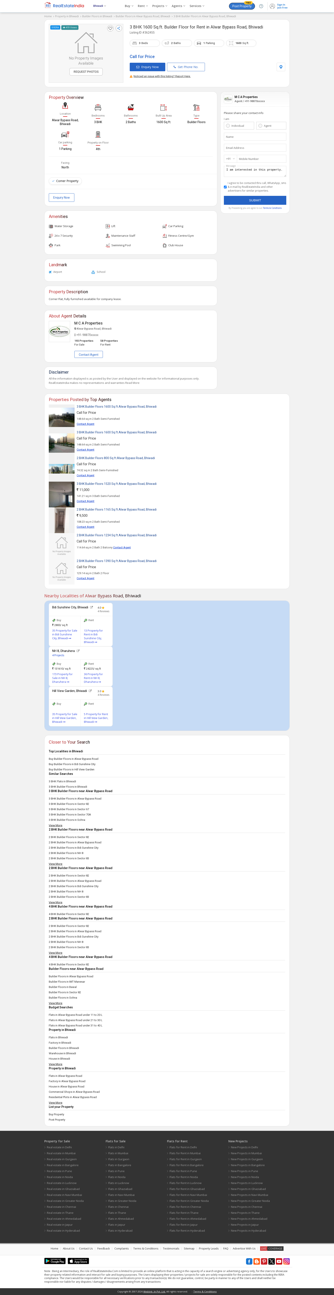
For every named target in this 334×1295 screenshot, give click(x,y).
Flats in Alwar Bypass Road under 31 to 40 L (75, 1025)
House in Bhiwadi (59, 1058)
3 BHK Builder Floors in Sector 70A (70, 814)
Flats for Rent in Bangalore (187, 1165)
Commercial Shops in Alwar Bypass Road (74, 1091)
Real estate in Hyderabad (63, 1230)
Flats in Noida (116, 1177)
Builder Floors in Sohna (63, 997)
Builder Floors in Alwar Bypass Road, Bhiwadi (143, 16)
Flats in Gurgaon (118, 1159)
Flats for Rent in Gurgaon (186, 1159)
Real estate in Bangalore (63, 1165)
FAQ (225, 1248)
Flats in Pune (116, 1171)
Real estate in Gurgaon (62, 1159)
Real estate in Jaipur (60, 1225)
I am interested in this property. (255, 172)
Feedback (103, 1248)
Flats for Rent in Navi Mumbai (188, 1195)
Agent (267, 126)
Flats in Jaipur (116, 1225)
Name (230, 137)
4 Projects (58, 655)
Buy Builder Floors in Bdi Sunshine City (72, 764)
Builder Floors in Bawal (63, 987)
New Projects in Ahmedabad (249, 1219)
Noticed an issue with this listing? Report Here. (160, 76)
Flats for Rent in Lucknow (186, 1183)
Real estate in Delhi (59, 1147)
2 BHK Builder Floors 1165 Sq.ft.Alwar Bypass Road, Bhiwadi (117, 509)
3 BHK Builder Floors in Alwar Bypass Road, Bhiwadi (205, 16)
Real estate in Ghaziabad (63, 1189)
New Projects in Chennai (246, 1207)
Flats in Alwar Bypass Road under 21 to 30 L (75, 1020)
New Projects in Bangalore (248, 1165)
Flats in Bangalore (119, 1165)
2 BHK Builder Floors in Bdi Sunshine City (73, 847)
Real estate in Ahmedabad (64, 1219)
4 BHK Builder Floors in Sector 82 (69, 914)
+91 (228, 159)
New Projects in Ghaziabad (248, 1189)
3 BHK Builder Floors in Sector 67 (69, 809)
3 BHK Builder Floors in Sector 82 (69, 803)
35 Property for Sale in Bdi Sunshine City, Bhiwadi (64, 634)
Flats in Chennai (118, 1207)
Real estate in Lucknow (61, 1183)
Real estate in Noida (60, 1177)
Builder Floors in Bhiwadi (97, 16)
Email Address (235, 148)
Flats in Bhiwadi (58, 1037)
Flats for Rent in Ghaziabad (187, 1189)
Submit (255, 201)
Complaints (121, 1248)
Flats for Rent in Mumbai (185, 1153)
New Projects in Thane (245, 1213)
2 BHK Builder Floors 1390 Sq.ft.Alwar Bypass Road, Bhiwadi (117, 561)
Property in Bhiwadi (67, 16)
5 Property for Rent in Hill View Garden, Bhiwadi (96, 718)
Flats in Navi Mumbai (121, 1195)
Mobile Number (249, 159)
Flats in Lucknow (118, 1183)
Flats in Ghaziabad (120, 1189)
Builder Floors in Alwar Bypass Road (71, 976)
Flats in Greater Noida (122, 1201)
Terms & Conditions (145, 1248)
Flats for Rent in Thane (184, 1213)
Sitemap (189, 1248)
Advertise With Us (244, 1248)
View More (55, 825)
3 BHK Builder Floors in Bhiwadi (68, 786)
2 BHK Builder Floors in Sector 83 (69, 858)
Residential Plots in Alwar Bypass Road (73, 1097)
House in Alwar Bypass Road (66, 1086)
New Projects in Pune (244, 1171)
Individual (238, 126)
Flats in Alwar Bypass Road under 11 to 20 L (75, 1014)
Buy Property (56, 1114)
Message (231, 165)
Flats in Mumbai (118, 1153)
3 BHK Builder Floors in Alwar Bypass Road (75, 798)
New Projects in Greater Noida (250, 1201)
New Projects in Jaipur (245, 1225)
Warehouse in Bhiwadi (62, 1053)
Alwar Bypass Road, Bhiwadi (236, 27)
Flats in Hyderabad (120, 1230)
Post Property (242, 5)
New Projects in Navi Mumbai (249, 1195)
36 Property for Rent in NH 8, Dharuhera (93, 678)
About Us (69, 1248)
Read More (132, 383)
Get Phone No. (186, 67)
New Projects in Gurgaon (247, 1159)
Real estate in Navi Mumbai (64, 1195)
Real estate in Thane (60, 1213)
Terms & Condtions (272, 209)
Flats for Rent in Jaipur (184, 1225)
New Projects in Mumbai (246, 1153)
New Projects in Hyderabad (248, 1230)
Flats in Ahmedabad (121, 1219)
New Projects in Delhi (244, 1147)
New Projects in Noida (245, 1177)
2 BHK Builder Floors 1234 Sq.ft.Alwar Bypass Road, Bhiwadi (117, 535)
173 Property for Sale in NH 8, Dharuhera (62, 678)
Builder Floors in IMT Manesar (67, 981)
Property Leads (209, 1248)
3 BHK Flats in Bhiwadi (62, 781)
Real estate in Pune (59, 1171)
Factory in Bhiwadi (60, 1042)
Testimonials (171, 1248)
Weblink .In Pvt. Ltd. (154, 1291)
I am (226, 119)
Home (48, 16)
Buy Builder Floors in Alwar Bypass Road (73, 758)
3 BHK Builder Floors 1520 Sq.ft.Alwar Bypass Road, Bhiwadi (117, 483)
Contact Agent (88, 354)
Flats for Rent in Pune (183, 1171)
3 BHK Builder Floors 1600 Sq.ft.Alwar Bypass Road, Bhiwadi (117, 406)
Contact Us (86, 1248)
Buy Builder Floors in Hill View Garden (71, 769)
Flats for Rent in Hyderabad (187, 1230)
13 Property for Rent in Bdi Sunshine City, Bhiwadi (93, 636)
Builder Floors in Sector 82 (65, 992)
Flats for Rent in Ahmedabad (188, 1219)
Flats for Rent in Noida (184, 1177)
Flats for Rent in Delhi (183, 1147)
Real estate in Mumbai (61, 1153)
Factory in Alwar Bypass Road (67, 1081)
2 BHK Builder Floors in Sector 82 (69, 837)
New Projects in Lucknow (247, 1183)
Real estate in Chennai (61, 1207)
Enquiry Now (147, 67)
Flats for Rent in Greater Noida (189, 1201)
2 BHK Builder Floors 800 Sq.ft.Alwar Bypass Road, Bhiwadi (116, 458)
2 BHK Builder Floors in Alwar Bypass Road (75, 842)
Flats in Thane (117, 1213)
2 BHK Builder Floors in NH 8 (66, 853)
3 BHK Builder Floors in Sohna (67, 819)
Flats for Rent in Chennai (185, 1207)
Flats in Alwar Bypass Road (65, 1075)
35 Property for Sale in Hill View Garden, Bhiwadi (64, 718)
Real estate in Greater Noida (65, 1201)
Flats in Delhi (116, 1147)
